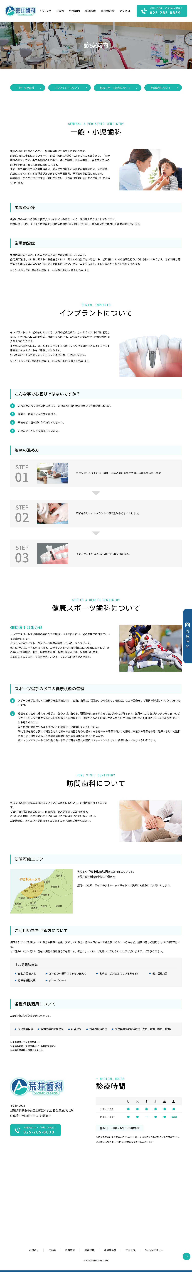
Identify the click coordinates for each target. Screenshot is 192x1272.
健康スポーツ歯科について (115, 88)
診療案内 (70, 1250)
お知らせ (45, 11)
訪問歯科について (161, 88)
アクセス (124, 11)
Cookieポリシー (154, 1250)
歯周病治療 (108, 11)
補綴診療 (90, 11)
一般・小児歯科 (25, 88)
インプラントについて (67, 88)
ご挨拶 (60, 11)
